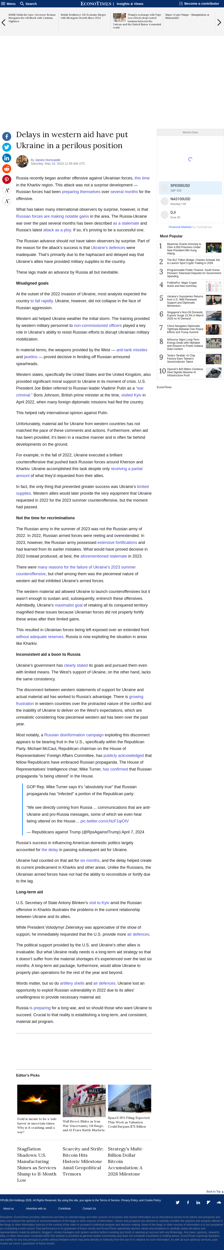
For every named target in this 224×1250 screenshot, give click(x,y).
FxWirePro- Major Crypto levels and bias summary (182, 284)
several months (124, 192)
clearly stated (76, 665)
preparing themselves (81, 192)
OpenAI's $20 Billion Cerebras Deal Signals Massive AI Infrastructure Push (185, 372)
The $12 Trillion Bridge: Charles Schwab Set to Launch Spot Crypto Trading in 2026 (193, 261)
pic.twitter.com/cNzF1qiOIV (104, 821)
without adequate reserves (39, 637)
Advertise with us (36, 1208)
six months (89, 860)
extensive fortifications (117, 542)
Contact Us (89, 1208)
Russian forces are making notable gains (52, 216)
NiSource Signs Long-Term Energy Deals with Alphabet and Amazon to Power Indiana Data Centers (185, 344)
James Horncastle (47, 160)
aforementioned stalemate (103, 556)
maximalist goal (68, 605)
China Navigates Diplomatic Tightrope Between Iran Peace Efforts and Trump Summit (185, 329)
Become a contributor (201, 3)
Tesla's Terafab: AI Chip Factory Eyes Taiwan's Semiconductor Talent (181, 358)
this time (142, 178)
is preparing (40, 1008)
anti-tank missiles (131, 350)
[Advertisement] (112, 94)
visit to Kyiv (99, 903)
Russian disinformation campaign (74, 735)
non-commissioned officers (98, 325)
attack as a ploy (57, 230)
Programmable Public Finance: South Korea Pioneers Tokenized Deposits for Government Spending (194, 273)
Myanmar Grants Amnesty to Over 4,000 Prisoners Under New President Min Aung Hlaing (184, 249)
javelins (30, 357)
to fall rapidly (41, 301)
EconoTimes (164, 387)
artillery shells (72, 983)
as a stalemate (126, 223)
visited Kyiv (131, 395)
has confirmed (115, 769)
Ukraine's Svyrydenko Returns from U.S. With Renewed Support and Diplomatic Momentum (185, 301)
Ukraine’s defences (108, 247)
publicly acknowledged (123, 755)
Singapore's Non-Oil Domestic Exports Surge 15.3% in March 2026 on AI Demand (185, 315)
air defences (138, 934)
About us (8, 1208)
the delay (50, 850)
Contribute (64, 1208)
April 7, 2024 (133, 832)
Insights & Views (130, 4)
